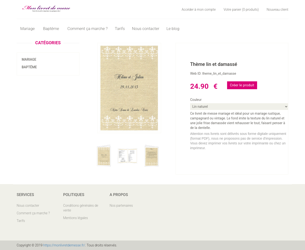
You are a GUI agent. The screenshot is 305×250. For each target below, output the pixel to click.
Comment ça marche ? (87, 28)
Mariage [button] (28, 28)
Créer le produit (242, 85)
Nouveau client (277, 9)
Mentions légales (75, 218)
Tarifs (120, 28)
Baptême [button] (51, 28)
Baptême (29, 67)
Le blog (172, 28)
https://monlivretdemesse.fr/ (64, 245)
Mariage (29, 59)
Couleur (196, 100)
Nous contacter (145, 28)
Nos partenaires (121, 205)
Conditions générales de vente (80, 208)
